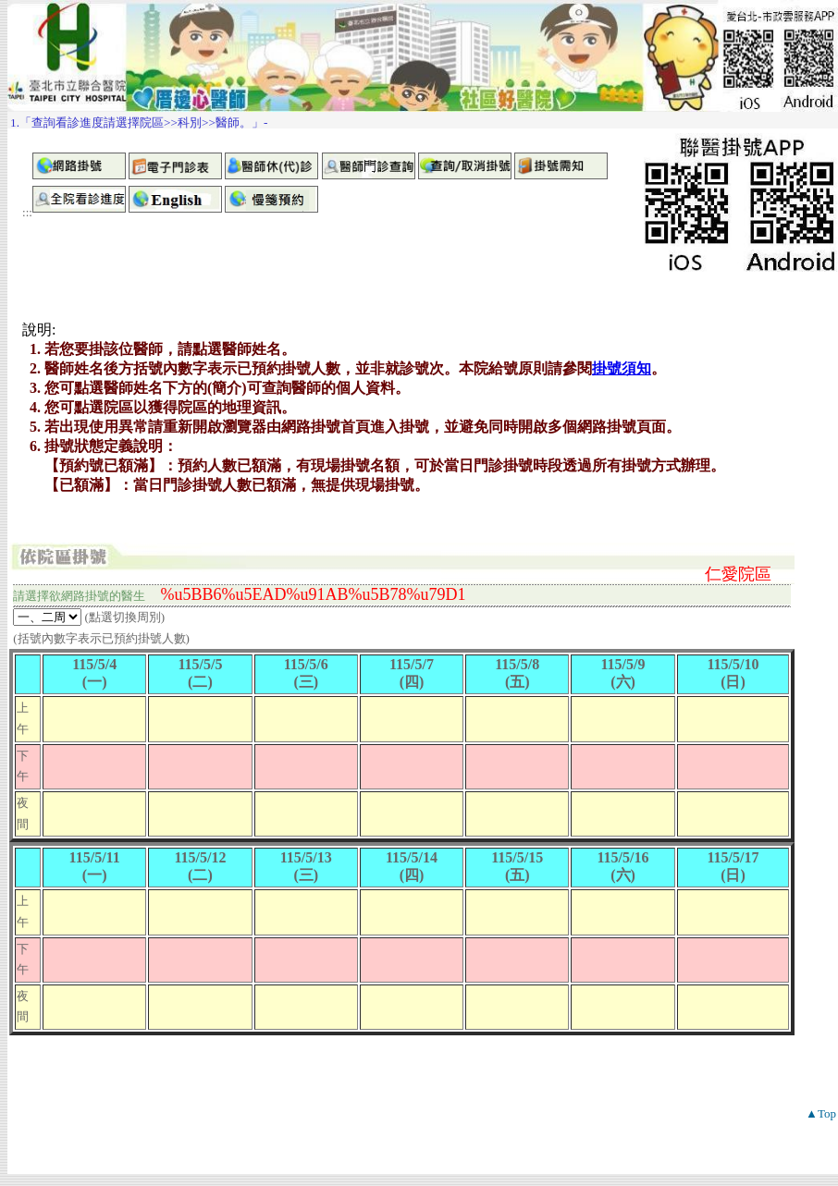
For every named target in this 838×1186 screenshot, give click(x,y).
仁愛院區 (738, 574)
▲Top (821, 1113)
